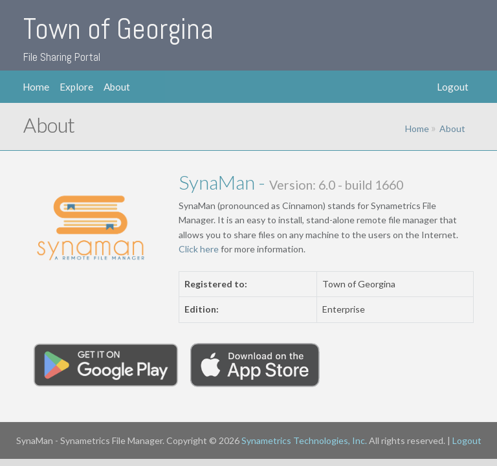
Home (36, 87)
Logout (453, 87)
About (117, 87)
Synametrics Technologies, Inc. (304, 440)
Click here (199, 248)
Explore (76, 87)
